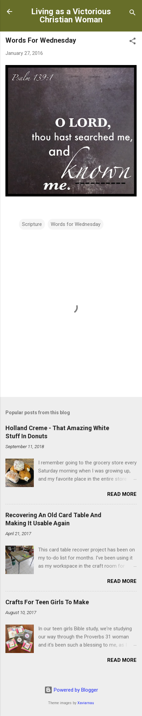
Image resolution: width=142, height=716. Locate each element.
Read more (122, 494)
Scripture (32, 224)
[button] (132, 42)
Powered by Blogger (71, 690)
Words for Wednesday (75, 224)
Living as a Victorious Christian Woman (71, 15)
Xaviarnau (85, 703)
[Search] (132, 13)
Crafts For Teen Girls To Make (47, 602)
